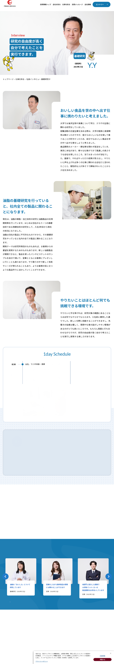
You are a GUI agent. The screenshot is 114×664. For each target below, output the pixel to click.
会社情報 (88, 4)
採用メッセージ (77, 4)
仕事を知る (66, 4)
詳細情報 (102, 656)
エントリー (100, 4)
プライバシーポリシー (42, 661)
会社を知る (57, 4)
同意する (102, 659)
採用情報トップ (45, 4)
